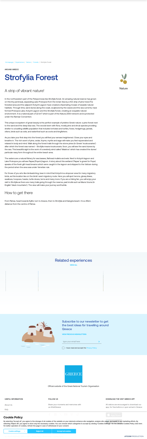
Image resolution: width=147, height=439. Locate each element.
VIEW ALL (73, 265)
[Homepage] (9, 62)
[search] (126, 4)
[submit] (99, 342)
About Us (8, 405)
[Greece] (14, 4)
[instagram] (55, 414)
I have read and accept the (79, 348)
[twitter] (60, 414)
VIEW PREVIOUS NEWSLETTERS (74, 334)
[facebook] (49, 414)
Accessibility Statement (14, 428)
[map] (133, 4)
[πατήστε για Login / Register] (113, 4)
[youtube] (66, 414)
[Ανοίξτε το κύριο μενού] (140, 4)
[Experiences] (19, 62)
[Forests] (35, 62)
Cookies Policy (58, 436)
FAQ (6, 410)
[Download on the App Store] (114, 414)
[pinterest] (72, 414)
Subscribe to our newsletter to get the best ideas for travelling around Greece (85, 325)
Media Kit (8, 414)
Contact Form (10, 419)
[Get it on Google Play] (114, 421)
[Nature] (28, 62)
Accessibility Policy (12, 424)
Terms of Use (47, 436)
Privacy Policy (91, 348)
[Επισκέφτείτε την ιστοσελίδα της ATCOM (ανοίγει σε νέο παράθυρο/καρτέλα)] (133, 436)
